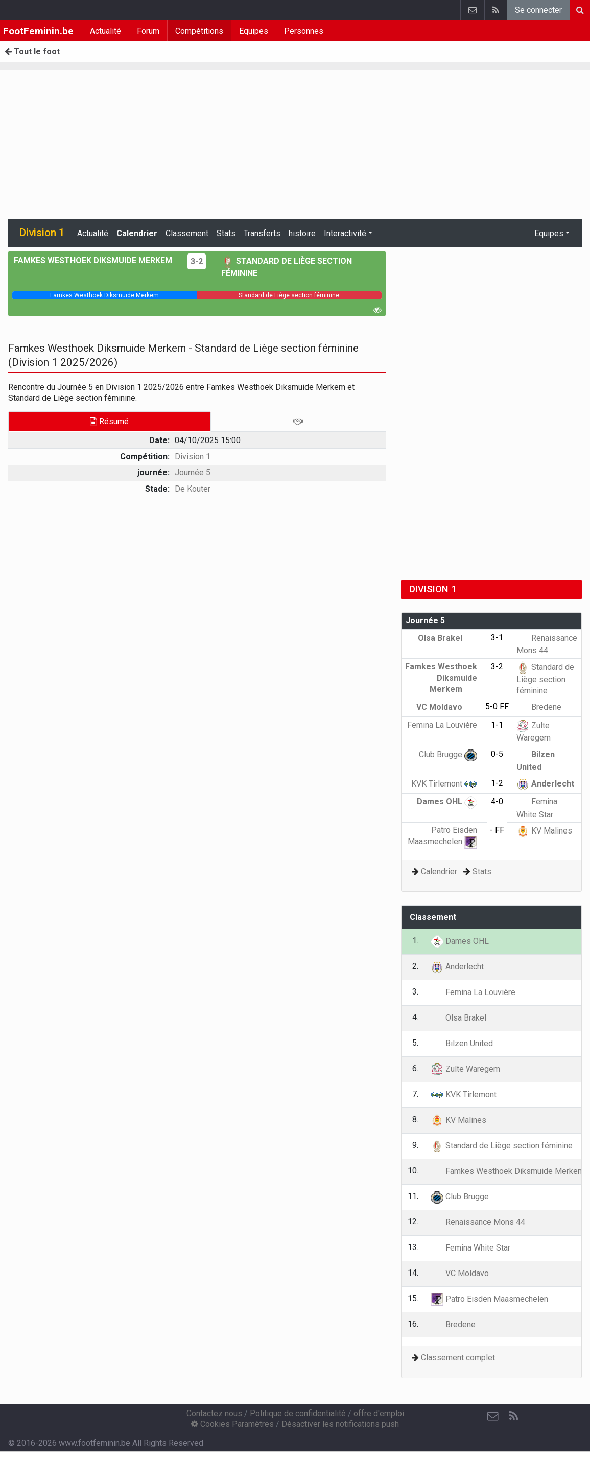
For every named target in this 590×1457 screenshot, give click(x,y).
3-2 (197, 261)
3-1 (497, 637)
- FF (497, 830)
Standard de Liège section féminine (545, 679)
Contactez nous (214, 1413)
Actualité (105, 31)
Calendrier (136, 233)
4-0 (497, 801)
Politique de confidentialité (298, 1413)
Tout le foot (32, 51)
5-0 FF (497, 706)
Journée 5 (192, 472)
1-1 (497, 725)
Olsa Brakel (447, 638)
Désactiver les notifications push (340, 1424)
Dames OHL (447, 801)
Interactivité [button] (345, 233)
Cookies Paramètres (232, 1424)
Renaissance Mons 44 (478, 1222)
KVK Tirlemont (444, 784)
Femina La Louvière (473, 992)
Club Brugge (448, 754)
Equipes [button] (548, 233)
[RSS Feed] (513, 1416)
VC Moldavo (446, 707)
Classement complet (458, 1357)
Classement (187, 233)
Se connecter (538, 10)
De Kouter (192, 489)
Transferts (262, 233)
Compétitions (199, 31)
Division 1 (192, 456)
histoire (302, 233)
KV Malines (544, 831)
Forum (148, 31)
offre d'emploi (378, 1413)
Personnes (303, 31)
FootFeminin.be (38, 31)
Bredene (538, 707)
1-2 (497, 783)
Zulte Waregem (465, 1069)
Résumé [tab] (109, 421)
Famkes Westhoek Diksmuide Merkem (441, 677)
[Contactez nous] (493, 1416)
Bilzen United (462, 1043)
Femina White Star (470, 1248)
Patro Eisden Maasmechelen (489, 1299)
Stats (226, 233)
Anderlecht (545, 784)
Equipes (253, 31)
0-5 (497, 754)
